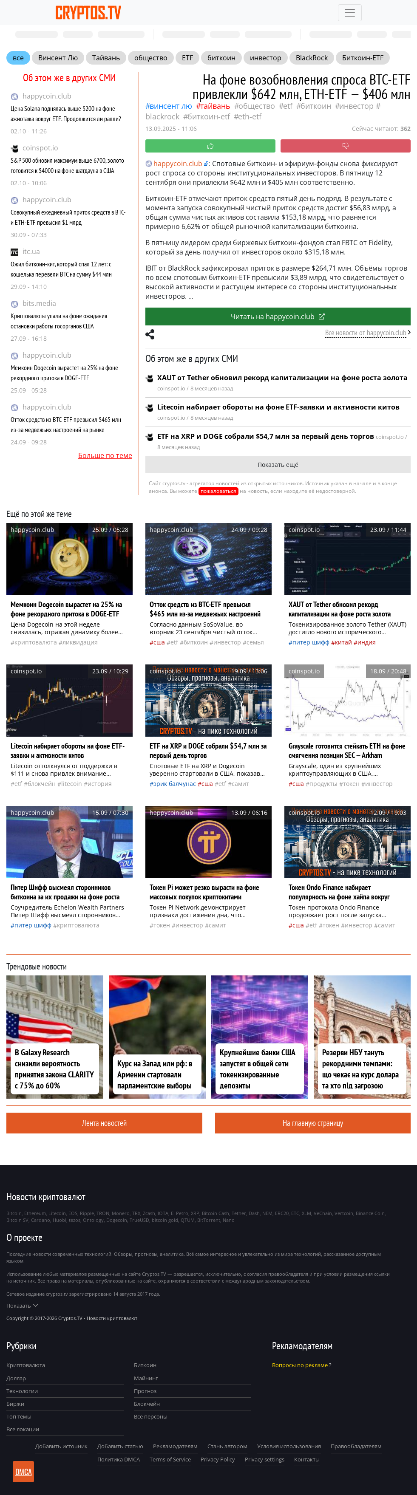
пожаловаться (218, 491)
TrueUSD (139, 1220)
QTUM (188, 1220)
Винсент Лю (58, 57)
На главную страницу (313, 1122)
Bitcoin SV (17, 1220)
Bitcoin (14, 1213)
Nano (229, 1220)
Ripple (87, 1213)
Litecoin (71, 784)
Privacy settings (264, 1459)
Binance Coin (370, 1213)
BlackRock (312, 57)
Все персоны (150, 1416)
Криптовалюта (25, 1365)
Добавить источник (61, 1446)
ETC (295, 1213)
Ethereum (35, 1213)
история (100, 784)
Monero (121, 1213)
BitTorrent (208, 1220)
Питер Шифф (310, 642)
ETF (187, 57)
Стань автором (227, 1446)
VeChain (323, 1213)
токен (351, 784)
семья (255, 642)
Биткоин (145, 1365)
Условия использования (289, 1446)
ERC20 (282, 1213)
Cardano (40, 1220)
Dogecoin (116, 1220)
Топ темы (18, 1416)
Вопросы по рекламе (300, 1365)
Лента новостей (104, 1122)
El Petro (179, 1213)
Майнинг (146, 1378)
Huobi (59, 1220)
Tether (239, 1213)
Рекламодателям (175, 1446)
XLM (306, 1213)
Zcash (149, 1213)
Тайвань (106, 57)
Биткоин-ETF (362, 57)
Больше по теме (105, 455)
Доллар (16, 1378)
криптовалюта (35, 642)
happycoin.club (47, 96)
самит (240, 784)
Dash (254, 1213)
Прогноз (145, 1391)
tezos (74, 1220)
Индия (366, 642)
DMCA (23, 1471)
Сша (159, 642)
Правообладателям (356, 1446)
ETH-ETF (249, 116)
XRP (195, 1213)
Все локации (22, 1429)
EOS (72, 1213)
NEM (267, 1213)
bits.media (39, 303)
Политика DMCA (118, 1459)
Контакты (307, 1459)
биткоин (221, 57)
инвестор (265, 57)
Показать (22, 1305)
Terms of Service (170, 1459)
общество (150, 57)
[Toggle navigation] (350, 12)
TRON (102, 1213)
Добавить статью (120, 1446)
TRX (136, 1213)
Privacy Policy (218, 1459)
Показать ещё (278, 465)
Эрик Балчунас (174, 784)
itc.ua (31, 251)
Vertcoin (344, 1213)
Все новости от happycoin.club (365, 332)
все (18, 57)
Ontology (93, 1220)
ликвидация (80, 642)
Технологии (22, 1391)
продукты (323, 784)
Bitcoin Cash (215, 1213)
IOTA (163, 1213)
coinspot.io (40, 148)
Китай (343, 642)
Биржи (15, 1403)
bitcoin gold (165, 1220)
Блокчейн (42, 784)
